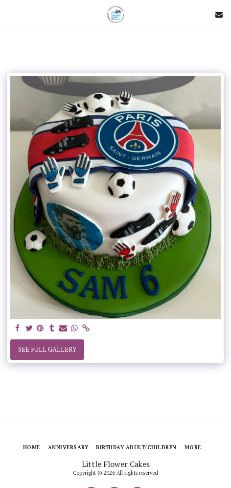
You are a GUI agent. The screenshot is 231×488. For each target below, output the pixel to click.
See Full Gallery (47, 349)
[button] (10, 14)
